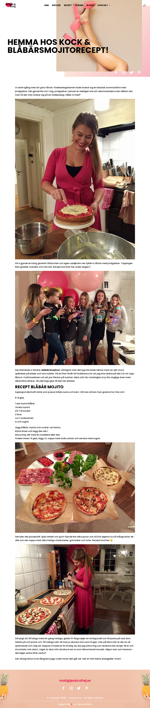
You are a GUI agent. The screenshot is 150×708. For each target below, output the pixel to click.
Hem (46, 5)
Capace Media (84, 704)
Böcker (56, 5)
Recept (68, 5)
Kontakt (103, 5)
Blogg (90, 5)
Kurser (79, 5)
